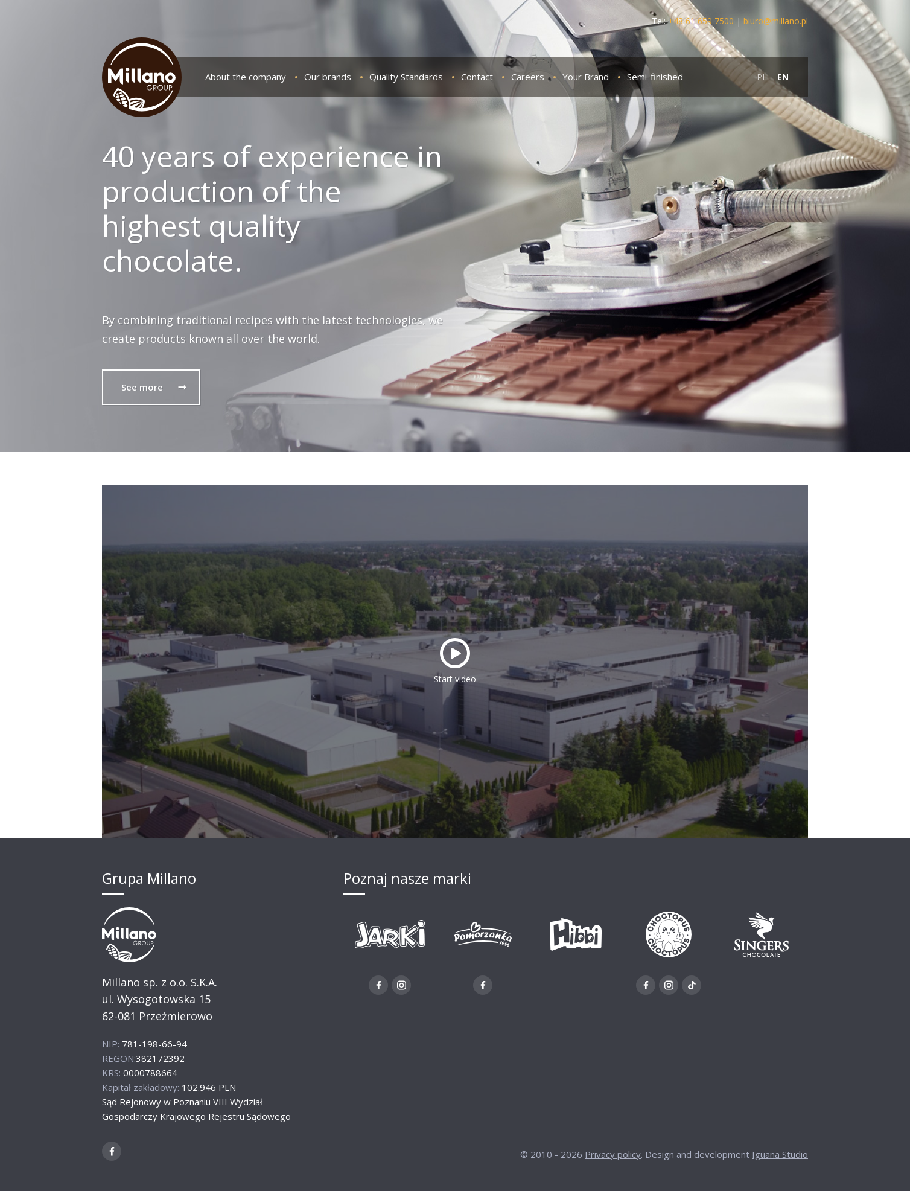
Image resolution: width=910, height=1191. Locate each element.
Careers (527, 77)
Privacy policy (613, 1154)
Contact (477, 77)
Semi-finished (655, 77)
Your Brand (585, 77)
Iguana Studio (780, 1154)
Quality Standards (406, 77)
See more (154, 387)
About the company (245, 77)
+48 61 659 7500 (701, 21)
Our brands (327, 77)
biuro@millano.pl (775, 21)
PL (762, 77)
